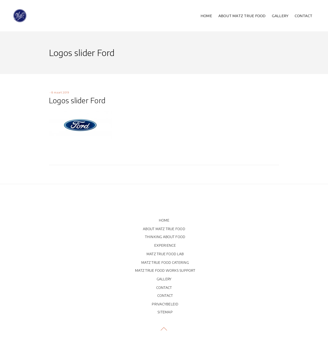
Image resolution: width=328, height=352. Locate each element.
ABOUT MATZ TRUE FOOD (164, 229)
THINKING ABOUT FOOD (165, 237)
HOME (164, 220)
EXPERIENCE (165, 245)
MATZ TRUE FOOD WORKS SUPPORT (165, 270)
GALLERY (164, 279)
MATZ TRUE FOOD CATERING (165, 262)
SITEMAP (165, 312)
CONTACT (164, 288)
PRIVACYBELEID (165, 304)
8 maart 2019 (60, 92)
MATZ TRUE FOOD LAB (165, 254)
